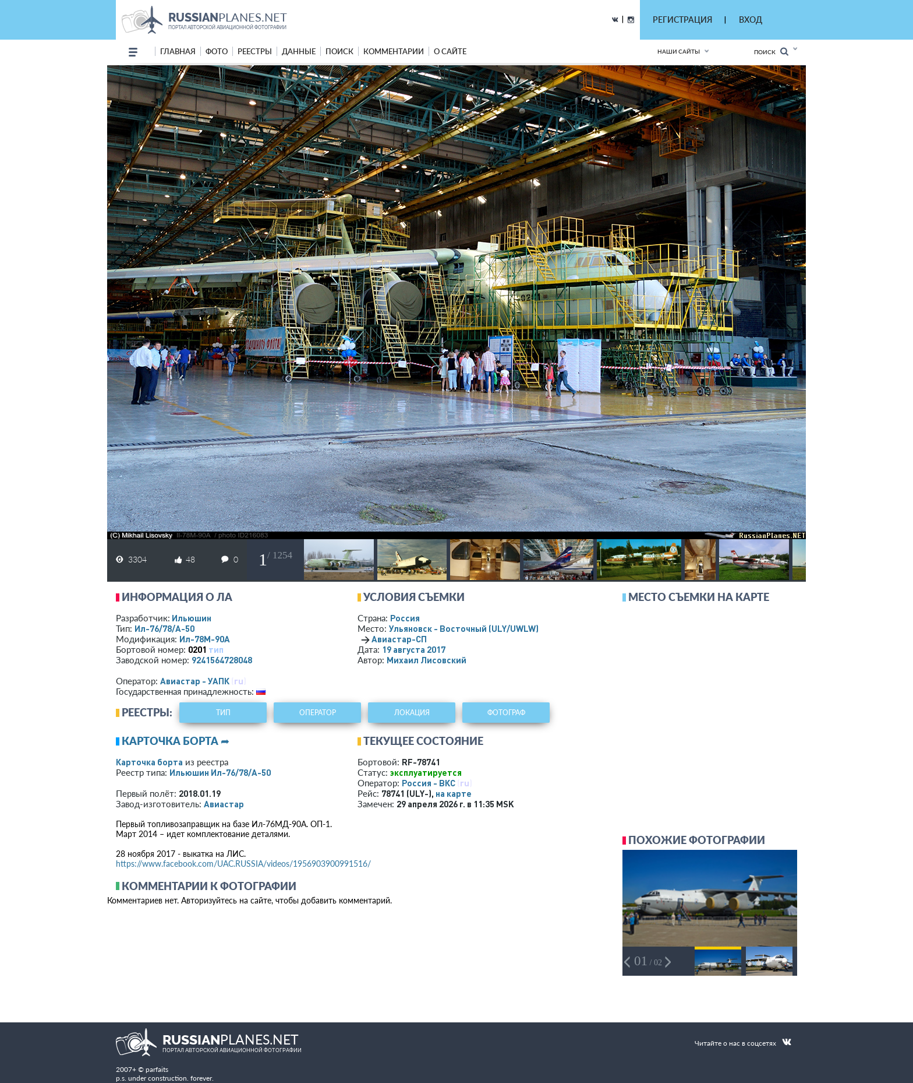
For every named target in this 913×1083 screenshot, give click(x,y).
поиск (339, 51)
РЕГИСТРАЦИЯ (682, 19)
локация (412, 712)
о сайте (450, 51)
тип (216, 649)
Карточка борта (149, 762)
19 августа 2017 (413, 649)
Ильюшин (191, 618)
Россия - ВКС (428, 783)
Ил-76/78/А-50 (164, 628)
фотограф (506, 712)
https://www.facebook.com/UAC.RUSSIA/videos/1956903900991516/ (243, 863)
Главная (178, 51)
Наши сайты (678, 51)
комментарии (393, 51)
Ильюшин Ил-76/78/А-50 (220, 772)
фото (217, 51)
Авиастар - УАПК (194, 681)
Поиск (771, 51)
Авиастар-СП (399, 639)
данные (299, 51)
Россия (405, 618)
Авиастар (224, 804)
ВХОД (750, 19)
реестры (255, 51)
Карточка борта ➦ (175, 740)
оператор (317, 712)
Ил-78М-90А (204, 639)
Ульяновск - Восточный (464, 628)
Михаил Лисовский (426, 660)
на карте (454, 793)
